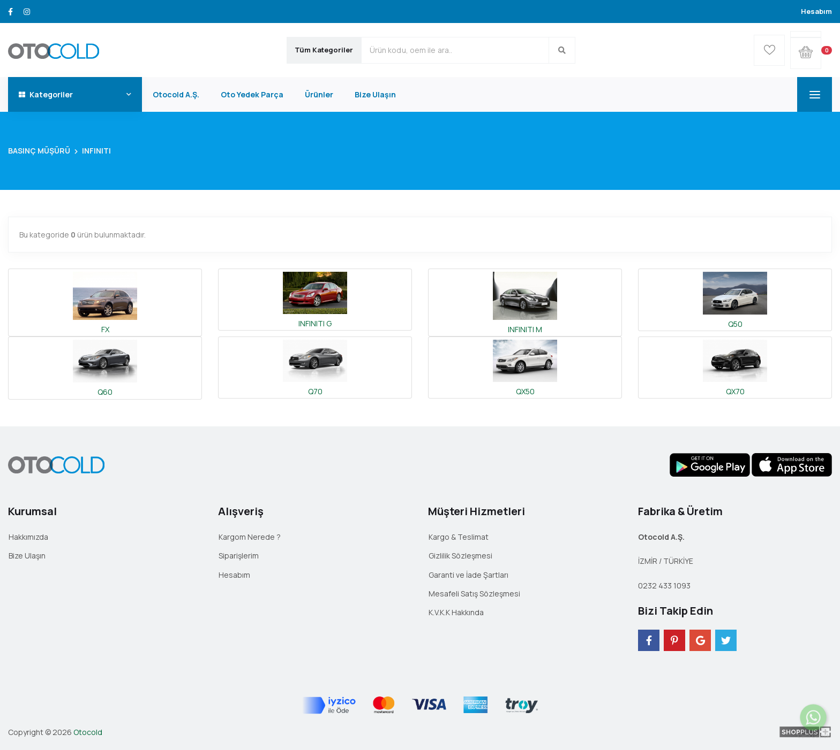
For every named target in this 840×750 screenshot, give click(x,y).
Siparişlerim (239, 555)
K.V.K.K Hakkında (456, 612)
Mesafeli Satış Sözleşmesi (474, 593)
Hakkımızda (28, 537)
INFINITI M (525, 301)
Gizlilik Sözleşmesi (460, 555)
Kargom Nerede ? (250, 537)
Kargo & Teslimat (459, 537)
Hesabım (816, 11)
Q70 (315, 366)
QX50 (525, 366)
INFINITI (96, 151)
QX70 (735, 366)
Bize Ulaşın (375, 94)
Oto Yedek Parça (252, 94)
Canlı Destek (813, 731)
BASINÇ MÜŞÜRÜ (39, 151)
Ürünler (319, 94)
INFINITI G (315, 298)
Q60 (105, 367)
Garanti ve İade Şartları (468, 575)
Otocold (87, 732)
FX (105, 301)
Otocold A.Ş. (176, 94)
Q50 (735, 299)
